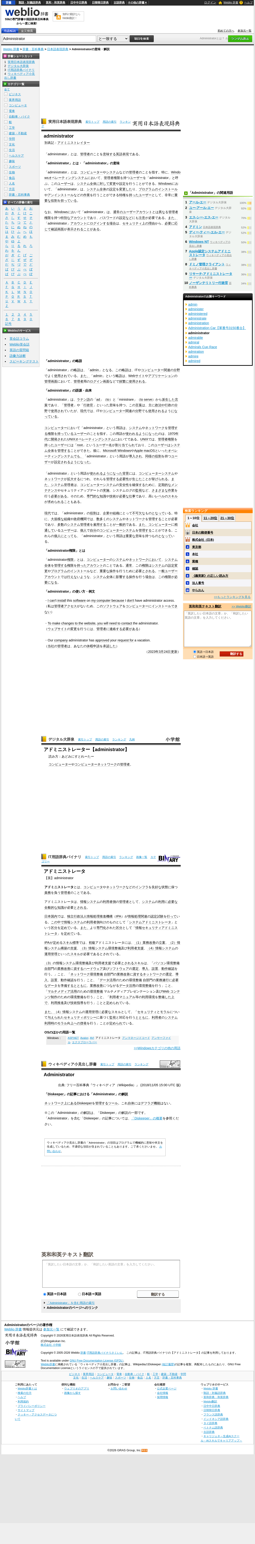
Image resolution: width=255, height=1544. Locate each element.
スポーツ (15, 166)
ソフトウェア (112, 606)
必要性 (124, 479)
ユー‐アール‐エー (201, 208)
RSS (144, 1450)
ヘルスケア (16, 155)
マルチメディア (59, 991)
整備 (176, 963)
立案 (162, 942)
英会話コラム (19, 338)
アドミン (195, 227)
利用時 (49, 1023)
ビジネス (15, 94)
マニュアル (127, 997)
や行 (164, 405)
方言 (12, 189)
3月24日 (165, 651)
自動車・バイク (19, 116)
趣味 (12, 161)
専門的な (93, 496)
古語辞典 (119, 2)
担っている (69, 200)
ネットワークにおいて (145, 559)
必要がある (59, 496)
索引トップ (92, 121)
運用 (47, 954)
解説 (124, 1094)
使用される (137, 381)
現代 (83, 411)
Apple (138, 450)
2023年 (153, 651)
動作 (164, 968)
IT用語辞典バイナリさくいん (105, 1352)
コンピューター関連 (155, 370)
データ (104, 980)
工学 (12, 127)
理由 (151, 223)
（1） (138, 942)
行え (70, 577)
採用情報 (162, 1397)
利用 (161, 902)
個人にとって (64, 536)
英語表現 (122, 154)
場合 (112, 223)
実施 (106, 490)
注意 (142, 218)
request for (126, 640)
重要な (130, 536)
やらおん (198, 590)
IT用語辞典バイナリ (64, 857)
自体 (131, 1103)
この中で (57, 922)
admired (194, 361)
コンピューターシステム (156, 473)
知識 (103, 496)
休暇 (90, 646)
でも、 (78, 456)
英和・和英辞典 (55, 2)
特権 (122, 195)
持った (134, 195)
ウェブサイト (57, 629)
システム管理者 (62, 485)
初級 (92, 942)
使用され (60, 376)
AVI (92, 1037)
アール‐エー (197, 202)
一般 (161, 571)
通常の (118, 212)
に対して (102, 183)
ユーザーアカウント (137, 212)
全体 (93, 183)
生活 (12, 150)
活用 (112, 980)
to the (79, 623)
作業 (86, 195)
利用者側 (109, 902)
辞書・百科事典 (33, 49)
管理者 (85, 154)
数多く (101, 519)
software (79, 600)
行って (172, 916)
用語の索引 (110, 121)
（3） (84, 948)
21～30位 (227, 518)
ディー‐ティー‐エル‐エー (207, 232)
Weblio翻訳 (210, 1401)
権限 (51, 433)
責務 (47, 892)
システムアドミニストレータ (150, 922)
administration (198, 323)
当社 (51, 646)
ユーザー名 (104, 445)
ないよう (80, 577)
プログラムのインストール (158, 189)
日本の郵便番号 (202, 532)
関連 (144, 916)
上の (145, 223)
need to (114, 623)
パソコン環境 (163, 963)
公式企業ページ (167, 1388)
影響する (122, 577)
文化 (12, 144)
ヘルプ (248, 2)
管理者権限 (112, 178)
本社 (195, 554)
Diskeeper (56, 1094)
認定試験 (156, 916)
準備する (67, 985)
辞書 (8, 2)
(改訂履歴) (168, 1364)
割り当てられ (125, 445)
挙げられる (160, 479)
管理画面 (50, 381)
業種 (195, 561)
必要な (124, 496)
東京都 (196, 547)
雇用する (99, 524)
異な (162, 212)
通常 (129, 565)
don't (130, 600)
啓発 (83, 1023)
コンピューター (91, 172)
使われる (132, 433)
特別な (65, 218)
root (80, 445)
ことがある (91, 229)
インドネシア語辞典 (216, 1418)
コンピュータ (93, 887)
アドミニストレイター (73, 143)
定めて (65, 928)
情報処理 (134, 916)
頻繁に (124, 381)
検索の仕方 (25, 1392)
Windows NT (199, 242)
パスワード (108, 218)
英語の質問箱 (19, 350)
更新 (174, 651)
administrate (197, 318)
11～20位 (210, 518)
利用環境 (148, 997)
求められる (56, 502)
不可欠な (138, 513)
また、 (173, 218)
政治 (158, 405)
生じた (137, 479)
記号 (8, 324)
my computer (101, 600)
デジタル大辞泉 (61, 739)
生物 (12, 172)
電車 (12, 111)
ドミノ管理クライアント (207, 264)
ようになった (148, 433)
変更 (112, 183)
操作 (112, 571)
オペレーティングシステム (68, 178)
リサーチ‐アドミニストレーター (210, 275)
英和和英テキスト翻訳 (67, 1254)
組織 (67, 519)
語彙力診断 (18, 356)
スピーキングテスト (24, 361)
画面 (60, 229)
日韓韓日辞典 (100, 2)
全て (7, 89)
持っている (65, 433)
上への (75, 1023)
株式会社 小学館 (51, 1344)
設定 (122, 183)
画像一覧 (141, 857)
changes (67, 623)
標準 (75, 942)
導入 (145, 968)
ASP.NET (73, 1037)
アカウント (78, 218)
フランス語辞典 (213, 1414)
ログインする (99, 223)
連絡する (115, 629)
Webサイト (136, 376)
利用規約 (23, 1401)
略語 (77, 370)
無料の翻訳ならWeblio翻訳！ (71, 16)
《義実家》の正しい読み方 (210, 575)
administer (196, 309)
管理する (63, 450)
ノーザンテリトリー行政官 (208, 283)
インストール (161, 606)
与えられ (54, 1017)
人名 (12, 183)
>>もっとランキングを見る (232, 597)
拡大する (73, 479)
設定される (62, 462)
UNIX (71, 439)
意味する (109, 154)
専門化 (101, 928)
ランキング (119, 739)
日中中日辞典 (78, 2)
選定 (135, 968)
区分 (54, 928)
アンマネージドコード (136, 1037)
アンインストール (61, 195)
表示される (75, 229)
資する (78, 968)
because (117, 600)
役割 (54, 200)
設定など (125, 218)
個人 (83, 530)
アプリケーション (161, 376)
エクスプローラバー (84, 1042)
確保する (138, 485)
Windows (165, 183)
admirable (195, 338)
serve (148, 399)
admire (193, 356)
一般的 (121, 524)
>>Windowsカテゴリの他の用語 (157, 1048)
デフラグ (147, 1103)
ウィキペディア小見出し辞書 (72, 1064)
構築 (64, 948)
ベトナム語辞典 (213, 1427)
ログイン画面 (99, 381)
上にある (70, 1103)
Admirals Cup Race (202, 347)
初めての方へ (226, 30)
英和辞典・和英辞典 (216, 1397)
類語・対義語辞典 (30, 2)
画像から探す (72, 1392)
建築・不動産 (18, 133)
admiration (196, 351)
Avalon (84, 1037)
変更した (125, 189)
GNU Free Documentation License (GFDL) (96, 1360)
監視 (138, 490)
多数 (60, 524)
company (61, 640)
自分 (93, 530)
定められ (112, 1003)
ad (98, 399)
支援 (73, 948)
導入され (135, 456)
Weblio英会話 (19, 344)
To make (54, 623)
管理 (54, 954)
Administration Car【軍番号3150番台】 (217, 328)
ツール (113, 1103)
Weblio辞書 (48, 1364)
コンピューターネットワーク (96, 764)
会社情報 (162, 1392)
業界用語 (15, 100)
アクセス (70, 606)
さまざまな (160, 490)
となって (158, 513)
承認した (109, 646)
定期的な (164, 485)
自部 (47, 968)
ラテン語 (83, 399)
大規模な (57, 519)
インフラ (141, 887)
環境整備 (114, 948)
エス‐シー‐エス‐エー (203, 217)
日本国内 (50, 916)
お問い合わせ (119, 1388)
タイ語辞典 (210, 1423)
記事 (73, 1094)
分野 (176, 370)
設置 (155, 968)
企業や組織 (111, 513)
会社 (195, 525)
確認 (54, 229)
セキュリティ (132, 223)
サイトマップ (26, 1410)
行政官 (88, 405)
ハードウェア (93, 968)
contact (126, 623)
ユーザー (136, 178)
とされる (148, 571)
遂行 (165, 980)
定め (56, 942)
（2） (173, 942)
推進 (60, 1003)
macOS (149, 450)
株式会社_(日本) (203, 539)
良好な (156, 887)
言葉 (138, 405)
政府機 (78, 519)
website (89, 623)
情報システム (90, 902)
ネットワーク (155, 428)
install (61, 600)
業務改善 (149, 942)
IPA (118, 916)
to (108, 399)
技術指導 (76, 1003)
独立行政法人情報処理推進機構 (90, 916)
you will (102, 623)
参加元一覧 (245, 30)
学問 (12, 139)
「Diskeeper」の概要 (147, 1118)
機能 (157, 1103)
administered (197, 314)
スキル (173, 496)
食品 (12, 178)
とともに (80, 985)
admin (94, 370)
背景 (125, 473)
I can (51, 600)
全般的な (50, 907)
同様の (150, 456)
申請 (96, 646)
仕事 (132, 496)
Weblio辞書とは (27, 1388)
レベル (160, 496)
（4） (151, 948)
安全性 (124, 485)
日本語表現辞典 (57, 49)
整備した (164, 997)
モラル (165, 1012)
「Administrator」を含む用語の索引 (71, 1303)
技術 (112, 496)
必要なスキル (111, 1012)
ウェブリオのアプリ (76, 1388)
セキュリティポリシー (80, 1017)
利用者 (132, 948)
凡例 (132, 739)
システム (112, 172)
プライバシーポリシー (32, 1405)
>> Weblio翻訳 (241, 606)
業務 (159, 980)
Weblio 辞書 (230, 2)
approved (102, 640)
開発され (57, 439)
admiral (193, 342)
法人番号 (198, 583)
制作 (54, 997)
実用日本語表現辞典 (65, 122)
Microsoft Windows (117, 450)
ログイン (210, 2)
